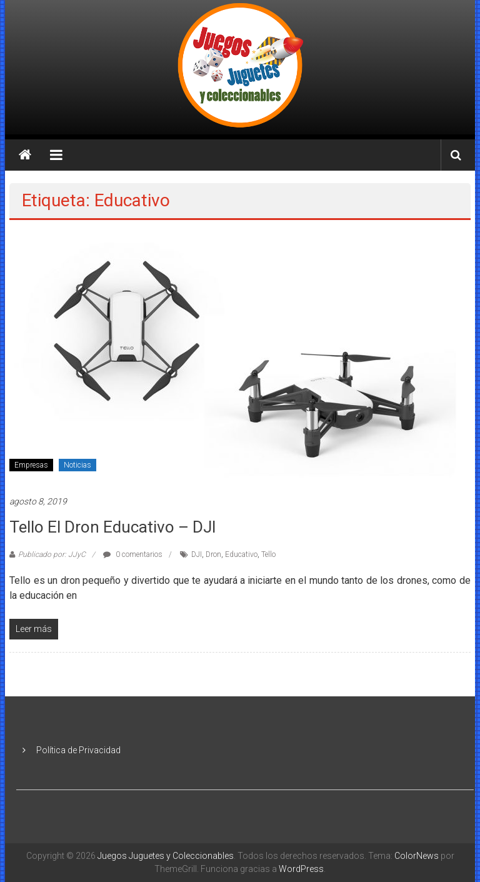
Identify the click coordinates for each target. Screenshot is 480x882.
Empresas (31, 465)
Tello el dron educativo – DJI (112, 527)
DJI (196, 554)
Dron (213, 554)
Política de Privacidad (78, 750)
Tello (268, 554)
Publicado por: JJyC (52, 554)
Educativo (241, 554)
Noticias (77, 465)
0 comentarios (132, 554)
